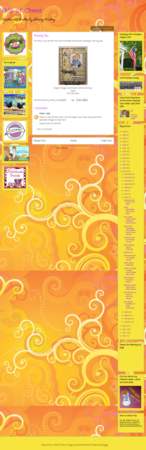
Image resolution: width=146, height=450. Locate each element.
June (126, 194)
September (128, 184)
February (128, 319)
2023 (124, 142)
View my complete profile (134, 116)
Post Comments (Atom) (79, 148)
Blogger (105, 445)
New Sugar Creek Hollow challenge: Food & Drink (130, 220)
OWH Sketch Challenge (129, 264)
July (126, 191)
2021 (124, 148)
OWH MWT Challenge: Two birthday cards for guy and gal (130, 230)
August (127, 187)
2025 (124, 135)
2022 (124, 145)
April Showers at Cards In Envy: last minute (130, 295)
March (126, 315)
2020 (124, 151)
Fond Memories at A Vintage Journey (130, 258)
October (127, 181)
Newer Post (40, 141)
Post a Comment (44, 129)
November (128, 177)
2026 (124, 132)
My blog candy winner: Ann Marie (129, 202)
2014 (124, 171)
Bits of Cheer (22, 10)
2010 (124, 336)
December (128, 174)
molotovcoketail (83, 445)
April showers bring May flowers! (129, 280)
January (127, 322)
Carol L (42, 113)
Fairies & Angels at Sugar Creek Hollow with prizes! (130, 271)
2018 (124, 158)
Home (73, 141)
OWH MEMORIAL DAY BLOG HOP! (129, 210)
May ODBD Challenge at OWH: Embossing (129, 305)
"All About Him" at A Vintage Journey (129, 240)
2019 (124, 155)
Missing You (128, 252)
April (126, 312)
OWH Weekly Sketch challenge (129, 247)
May (126, 197)
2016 (124, 165)
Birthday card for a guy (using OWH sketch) (130, 287)
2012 (124, 329)
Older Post (106, 141)
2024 (124, 138)
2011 (124, 333)
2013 (124, 326)
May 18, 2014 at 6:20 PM (50, 123)
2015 (124, 168)
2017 (124, 161)
